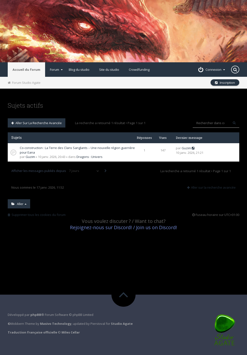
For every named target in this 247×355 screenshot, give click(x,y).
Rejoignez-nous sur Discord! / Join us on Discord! (123, 227)
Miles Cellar (71, 332)
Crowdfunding (139, 69)
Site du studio (109, 69)
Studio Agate (122, 323)
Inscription (225, 82)
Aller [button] (19, 204)
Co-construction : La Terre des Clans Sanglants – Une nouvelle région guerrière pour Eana (77, 150)
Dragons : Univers (89, 157)
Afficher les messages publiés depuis (55, 171)
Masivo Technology (55, 323)
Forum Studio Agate (24, 82)
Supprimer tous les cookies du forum (37, 215)
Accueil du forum (26, 69)
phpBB (35, 314)
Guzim (30, 157)
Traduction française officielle (32, 332)
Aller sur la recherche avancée (36, 123)
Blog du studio (79, 69)
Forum (56, 69)
